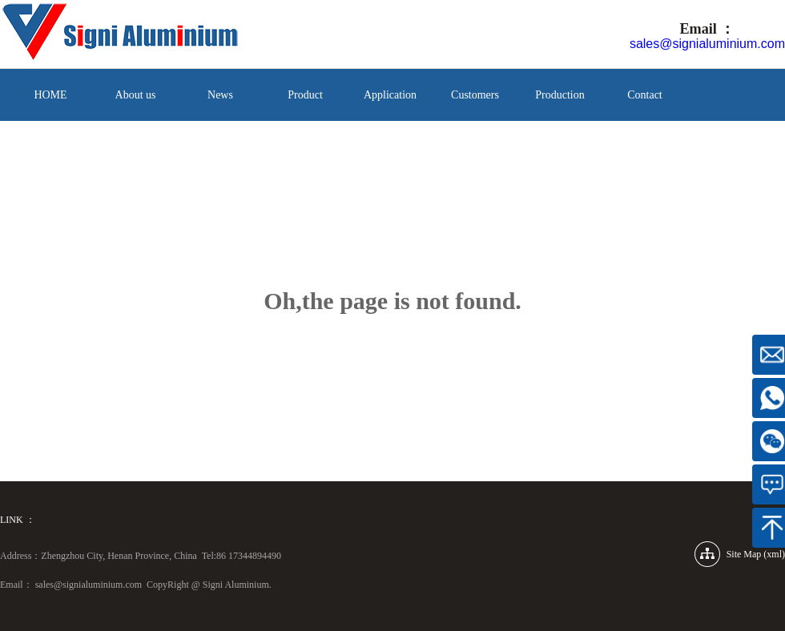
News (220, 95)
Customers (475, 95)
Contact (644, 95)
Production (559, 95)
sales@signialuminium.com (707, 43)
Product (305, 95)
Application (390, 95)
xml (774, 554)
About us (135, 95)
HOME (50, 95)
